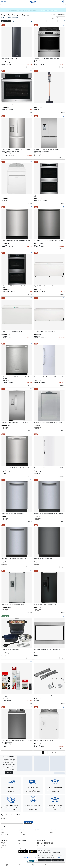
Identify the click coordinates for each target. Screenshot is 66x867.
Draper (2, 836)
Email (2, 820)
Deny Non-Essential (58, 860)
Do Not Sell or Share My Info (34, 857)
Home (26, 856)
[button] (6, 21)
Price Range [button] (29, 21)
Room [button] (59, 21)
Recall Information (31, 856)
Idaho (37, 829)
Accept (44, 860)
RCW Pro (3, 849)
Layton (2, 831)
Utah (2, 829)
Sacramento (52, 831)
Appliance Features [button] (40, 21)
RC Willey (3, 17)
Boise (36, 831)
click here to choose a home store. (48, 10)
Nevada (21, 829)
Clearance (9, 17)
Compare (30, 67)
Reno (20, 832)
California (53, 829)
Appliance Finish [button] (51, 21)
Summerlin (22, 831)
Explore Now (9, 772)
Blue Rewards (4, 844)
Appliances (15, 17)
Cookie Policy (24, 857)
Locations (4, 827)
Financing (3, 845)
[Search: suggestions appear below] (33, 6)
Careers (3, 847)
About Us (3, 842)
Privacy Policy (57, 857)
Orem (2, 832)
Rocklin (51, 832)
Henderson (22, 834)
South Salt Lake (5, 834)
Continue (28, 822)
